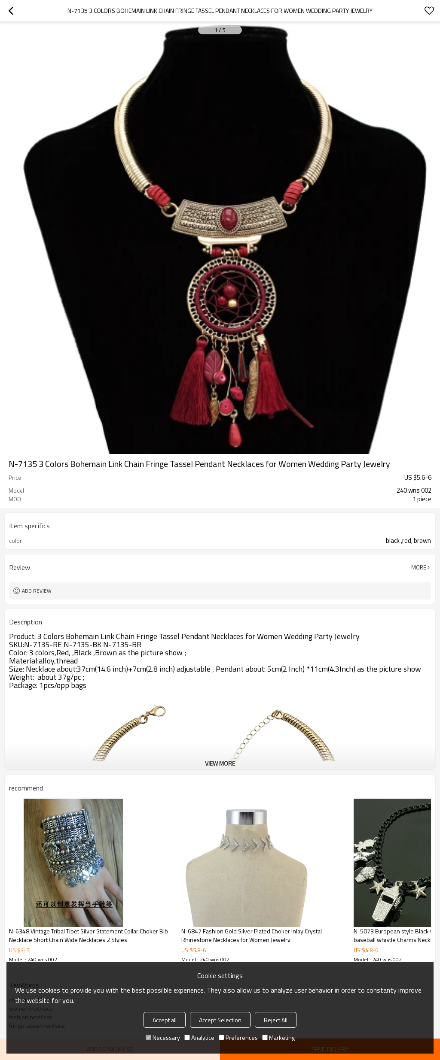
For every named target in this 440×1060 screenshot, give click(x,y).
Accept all (165, 1019)
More (418, 567)
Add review (37, 591)
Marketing (278, 1037)
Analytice (199, 1037)
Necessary (163, 1037)
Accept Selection (220, 1019)
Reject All (275, 1019)
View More (220, 763)
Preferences (238, 1037)
